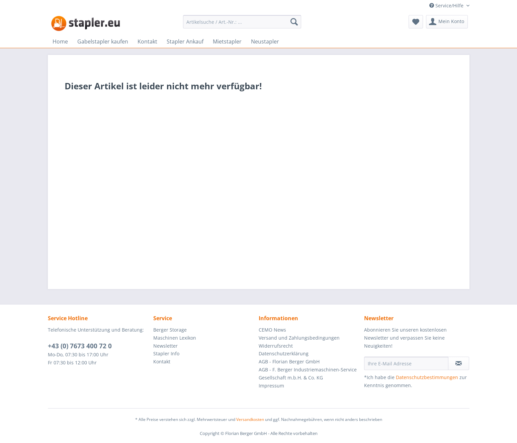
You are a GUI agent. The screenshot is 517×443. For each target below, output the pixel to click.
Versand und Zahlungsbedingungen (299, 338)
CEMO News (272, 330)
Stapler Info (166, 353)
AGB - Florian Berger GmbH (289, 361)
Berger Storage (170, 330)
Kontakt (161, 361)
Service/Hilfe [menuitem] (447, 5)
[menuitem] (242, 21)
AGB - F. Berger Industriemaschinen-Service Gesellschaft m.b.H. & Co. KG (308, 373)
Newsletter (165, 346)
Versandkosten (250, 419)
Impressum (271, 385)
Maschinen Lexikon (174, 338)
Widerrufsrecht (276, 346)
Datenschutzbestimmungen (427, 377)
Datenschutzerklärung (284, 353)
